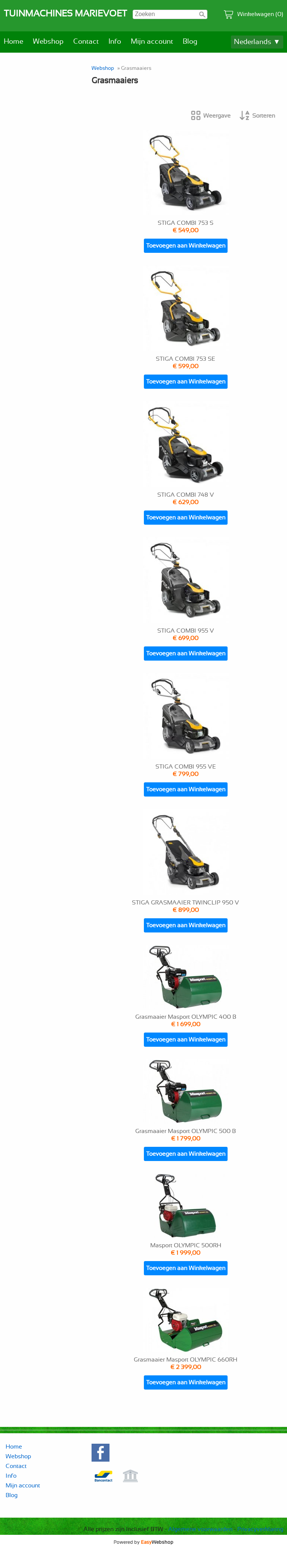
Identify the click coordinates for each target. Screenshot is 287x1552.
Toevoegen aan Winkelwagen (185, 246)
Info (114, 41)
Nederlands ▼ (257, 42)
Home (13, 41)
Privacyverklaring (260, 1529)
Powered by (143, 1542)
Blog (190, 41)
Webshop (48, 41)
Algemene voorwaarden (200, 1529)
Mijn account (152, 41)
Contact (86, 41)
